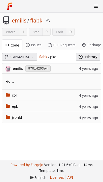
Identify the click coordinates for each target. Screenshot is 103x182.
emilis (19, 20)
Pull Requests (62, 44)
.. (13, 81)
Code (12, 45)
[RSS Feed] (48, 20)
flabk (36, 20)
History (88, 56)
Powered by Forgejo (26, 164)
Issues (33, 44)
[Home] (10, 6)
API (70, 177)
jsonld (17, 117)
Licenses (57, 177)
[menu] (38, 177)
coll (15, 95)
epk (15, 106)
